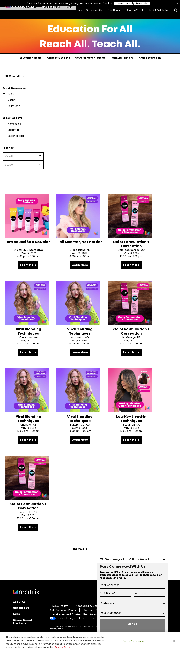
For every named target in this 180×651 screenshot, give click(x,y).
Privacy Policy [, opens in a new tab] (62, 647)
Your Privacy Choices (71, 630)
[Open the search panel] (175, 10)
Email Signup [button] (115, 10)
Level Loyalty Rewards (131, 3)
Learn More (28, 266)
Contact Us (21, 620)
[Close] (174, 641)
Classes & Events (58, 58)
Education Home (30, 58)
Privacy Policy (59, 618)
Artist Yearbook (150, 58)
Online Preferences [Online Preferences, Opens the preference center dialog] (134, 641)
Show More (79, 559)
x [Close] (177, 3)
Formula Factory (122, 58)
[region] (90, 641)
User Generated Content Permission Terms (78, 626)
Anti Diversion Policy (63, 622)
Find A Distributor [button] (159, 10)
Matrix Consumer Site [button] (90, 10)
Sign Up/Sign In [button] (135, 10)
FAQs (16, 625)
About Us (19, 614)
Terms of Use (92, 622)
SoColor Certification (90, 58)
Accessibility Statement (92, 618)
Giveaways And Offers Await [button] (126, 559)
